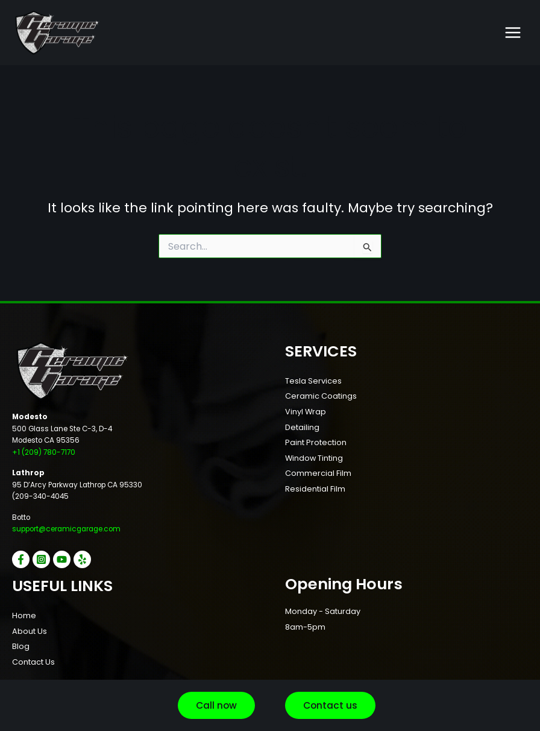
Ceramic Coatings (321, 396)
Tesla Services (313, 381)
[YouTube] (62, 559)
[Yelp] (82, 559)
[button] (216, 706)
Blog (21, 646)
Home (24, 615)
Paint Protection (316, 442)
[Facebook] (21, 559)
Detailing (302, 427)
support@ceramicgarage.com (66, 529)
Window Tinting (314, 458)
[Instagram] (41, 559)
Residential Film (315, 489)
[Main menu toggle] (513, 32)
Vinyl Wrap (305, 412)
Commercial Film (318, 473)
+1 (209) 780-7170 (43, 452)
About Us (29, 631)
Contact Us (33, 662)
